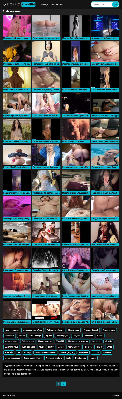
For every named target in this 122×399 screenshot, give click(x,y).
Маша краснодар (12, 358)
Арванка (107, 352)
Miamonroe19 (73, 347)
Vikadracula (9, 336)
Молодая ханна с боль (32, 330)
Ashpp (61, 347)
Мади (41, 347)
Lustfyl (51, 347)
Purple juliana (80, 358)
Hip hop (27, 352)
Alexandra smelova (54, 358)
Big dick (49, 336)
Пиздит (99, 347)
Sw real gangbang (67, 352)
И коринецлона (45, 341)
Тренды (44, 4)
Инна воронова (11, 330)
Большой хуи (35, 336)
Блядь (109, 347)
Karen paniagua (11, 341)
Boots (68, 358)
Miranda (108, 341)
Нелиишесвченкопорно (45, 352)
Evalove (95, 352)
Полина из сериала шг (78, 341)
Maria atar (96, 341)
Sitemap (116, 395)
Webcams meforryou (55, 330)
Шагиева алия (28, 347)
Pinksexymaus (28, 341)
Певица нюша (109, 330)
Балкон (22, 336)
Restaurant (88, 336)
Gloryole (76, 336)
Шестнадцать (62, 336)
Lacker (93, 358)
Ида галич (83, 352)
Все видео (57, 4)
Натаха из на (73, 330)
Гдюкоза (88, 347)
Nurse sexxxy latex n (32, 358)
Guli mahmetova (11, 347)
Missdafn (9, 352)
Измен (100, 336)
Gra (18, 352)
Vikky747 (60, 341)
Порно (19, 4)
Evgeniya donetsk (91, 330)
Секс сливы (9, 395)
